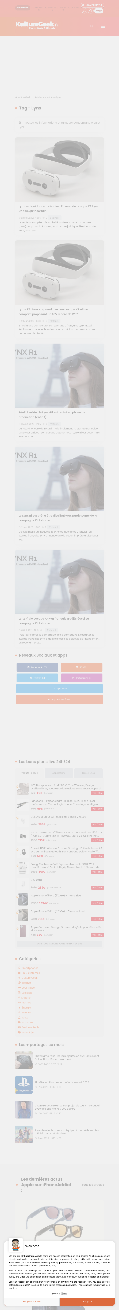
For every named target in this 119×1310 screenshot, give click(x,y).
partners (29, 1256)
